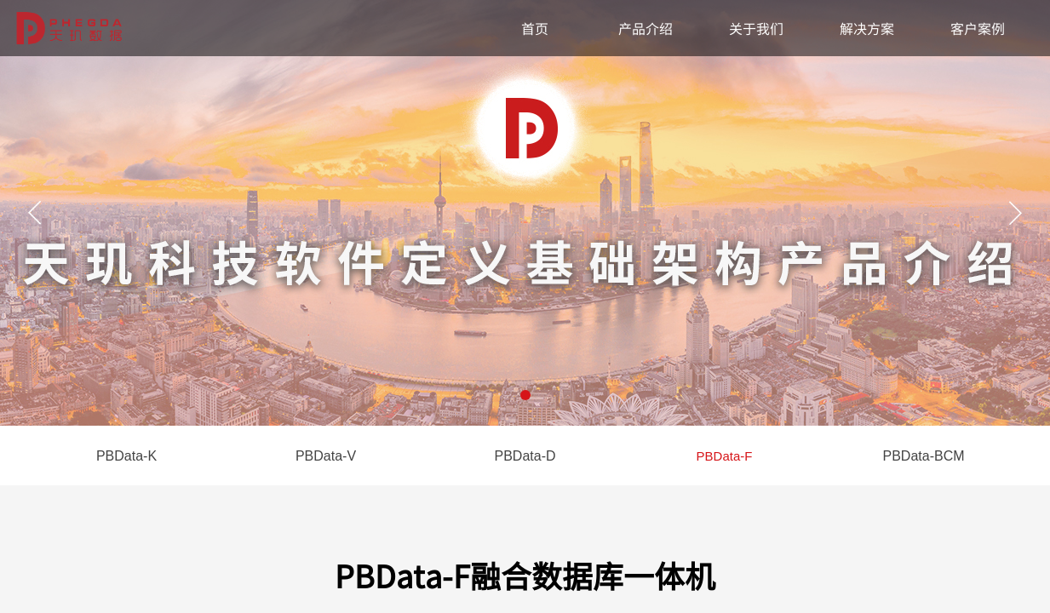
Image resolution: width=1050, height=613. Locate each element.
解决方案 (867, 28)
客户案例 (977, 28)
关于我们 (756, 28)
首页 (534, 28)
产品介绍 (645, 28)
